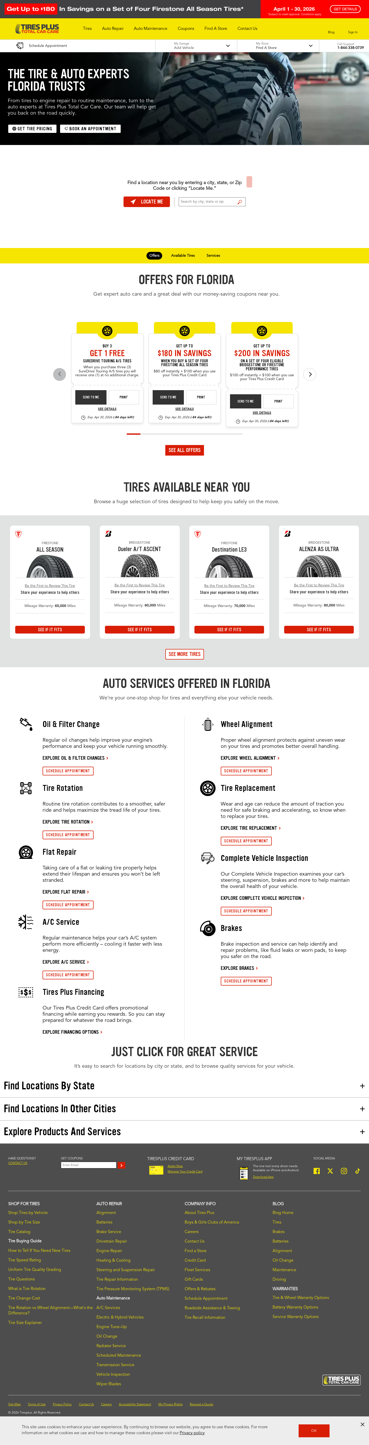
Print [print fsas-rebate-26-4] (201, 397)
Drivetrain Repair (111, 1241)
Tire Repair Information (117, 1280)
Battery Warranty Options (295, 1307)
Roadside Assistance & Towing (212, 1308)
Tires (277, 1222)
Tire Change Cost (24, 1298)
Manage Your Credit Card (185, 1171)
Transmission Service (115, 1365)
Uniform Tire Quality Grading (34, 1270)
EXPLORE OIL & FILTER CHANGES (74, 758)
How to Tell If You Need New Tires (39, 1251)
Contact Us (194, 1241)
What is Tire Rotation (27, 1289)
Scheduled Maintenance (118, 1356)
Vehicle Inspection (113, 1375)
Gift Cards (194, 1280)
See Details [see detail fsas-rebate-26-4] (184, 409)
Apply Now (175, 1166)
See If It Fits (50, 630)
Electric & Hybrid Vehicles (120, 1317)
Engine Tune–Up (111, 1327)
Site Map (14, 1404)
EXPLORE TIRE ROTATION (66, 821)
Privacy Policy (62, 1404)
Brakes (279, 1232)
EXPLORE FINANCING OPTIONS (71, 1032)
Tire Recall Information (205, 1318)
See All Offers (185, 450)
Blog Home (283, 1213)
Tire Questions (21, 1279)
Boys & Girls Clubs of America (212, 1222)
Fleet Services (197, 1270)
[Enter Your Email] (89, 1165)
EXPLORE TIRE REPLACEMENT (249, 828)
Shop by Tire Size (24, 1222)
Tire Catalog (19, 1232)
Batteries (104, 1222)
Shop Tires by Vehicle (28, 1213)
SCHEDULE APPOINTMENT (68, 771)
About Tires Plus (199, 1213)
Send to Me (91, 397)
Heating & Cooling (113, 1261)
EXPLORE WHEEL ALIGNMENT (248, 758)
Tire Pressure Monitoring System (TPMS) (132, 1289)
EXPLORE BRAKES (237, 968)
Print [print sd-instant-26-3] (124, 397)
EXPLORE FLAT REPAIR (64, 891)
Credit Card (195, 1261)
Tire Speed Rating (24, 1260)
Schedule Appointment (206, 1299)
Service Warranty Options (296, 1317)
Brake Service (108, 1232)
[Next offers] (309, 374)
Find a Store (239, 202)
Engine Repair (109, 1251)
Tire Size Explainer (25, 1323)
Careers (192, 1232)
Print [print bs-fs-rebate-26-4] (278, 401)
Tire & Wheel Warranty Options (301, 1298)
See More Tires (185, 654)
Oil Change (106, 1337)
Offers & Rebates (200, 1289)
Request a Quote (201, 1404)
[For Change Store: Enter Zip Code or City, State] (212, 201)
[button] (87, 28)
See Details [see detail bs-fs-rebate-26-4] (262, 413)
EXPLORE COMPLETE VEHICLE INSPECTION (261, 898)
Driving (279, 1280)
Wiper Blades (108, 1384)
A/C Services (108, 1308)
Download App (263, 1177)
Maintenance (284, 1270)
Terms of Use (37, 1404)
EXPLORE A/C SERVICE (64, 962)
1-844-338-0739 (350, 48)
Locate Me (146, 201)
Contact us (17, 1163)
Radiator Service (111, 1346)
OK (314, 1431)
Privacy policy (192, 1433)
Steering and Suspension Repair (125, 1270)
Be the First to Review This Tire (50, 586)
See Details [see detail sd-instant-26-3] (107, 409)
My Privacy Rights (170, 1404)
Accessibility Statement (135, 1404)
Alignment (106, 1213)
